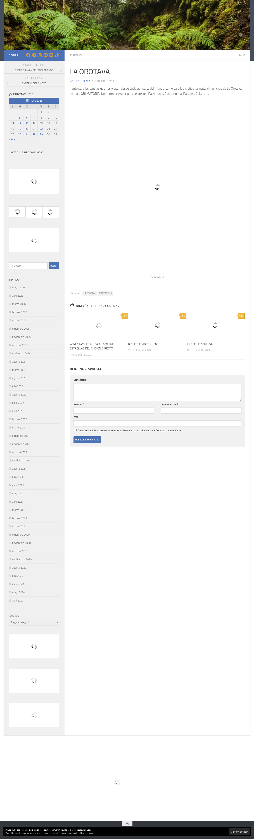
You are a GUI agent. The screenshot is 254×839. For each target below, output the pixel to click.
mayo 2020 (18, 592)
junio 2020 (18, 584)
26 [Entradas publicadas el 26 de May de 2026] (19, 134)
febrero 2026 (19, 312)
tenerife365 (82, 81)
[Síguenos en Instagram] (40, 55)
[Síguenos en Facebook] (28, 55)
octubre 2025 (19, 345)
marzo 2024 (19, 369)
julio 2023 (17, 386)
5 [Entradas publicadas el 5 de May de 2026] (19, 117)
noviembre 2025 (21, 337)
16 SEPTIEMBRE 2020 (201, 344)
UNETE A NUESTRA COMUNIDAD (26, 152)
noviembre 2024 (21, 353)
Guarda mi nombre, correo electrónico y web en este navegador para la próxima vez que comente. (129, 430)
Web (76, 416)
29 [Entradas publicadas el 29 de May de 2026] (41, 134)
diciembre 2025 (21, 328)
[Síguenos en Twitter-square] (51, 55)
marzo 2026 (19, 304)
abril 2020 (17, 600)
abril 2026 (17, 295)
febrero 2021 (19, 518)
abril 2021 (17, 501)
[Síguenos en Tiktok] (57, 55)
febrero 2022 (19, 419)
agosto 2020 (19, 567)
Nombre (78, 404)
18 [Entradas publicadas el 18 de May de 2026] (12, 128)
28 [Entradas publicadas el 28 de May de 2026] (34, 134)
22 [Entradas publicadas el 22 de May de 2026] (41, 128)
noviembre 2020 (21, 543)
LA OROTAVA (90, 293)
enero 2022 (18, 427)
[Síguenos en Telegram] (34, 55)
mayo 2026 (18, 287)
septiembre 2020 (22, 559)
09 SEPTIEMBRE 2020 (142, 344)
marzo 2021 (19, 510)
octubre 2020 (19, 551)
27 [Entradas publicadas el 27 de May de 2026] (26, 134)
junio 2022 (18, 402)
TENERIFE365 (105, 293)
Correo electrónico (171, 404)
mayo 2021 (18, 493)
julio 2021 (17, 477)
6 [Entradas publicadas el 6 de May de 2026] (27, 117)
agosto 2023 (19, 378)
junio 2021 (18, 485)
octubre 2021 (19, 452)
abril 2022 (17, 411)
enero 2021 (18, 526)
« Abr (12, 139)
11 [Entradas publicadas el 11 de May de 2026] (12, 123)
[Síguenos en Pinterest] (45, 55)
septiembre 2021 (22, 460)
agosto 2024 (19, 361)
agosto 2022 (19, 394)
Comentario (80, 379)
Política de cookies (86, 833)
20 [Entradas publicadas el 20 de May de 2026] (26, 128)
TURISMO (76, 55)
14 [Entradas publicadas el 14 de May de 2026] (34, 123)
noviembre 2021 (21, 444)
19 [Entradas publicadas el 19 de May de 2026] (19, 128)
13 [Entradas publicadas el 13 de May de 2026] (26, 123)
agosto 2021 (19, 468)
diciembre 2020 (21, 534)
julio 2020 (17, 575)
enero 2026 (18, 320)
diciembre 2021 (21, 435)
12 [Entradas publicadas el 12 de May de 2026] (19, 123)
